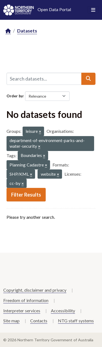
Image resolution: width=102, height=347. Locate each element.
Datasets (27, 31)
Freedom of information (25, 300)
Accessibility (63, 310)
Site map (11, 320)
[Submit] (88, 79)
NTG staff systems (76, 320)
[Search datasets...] (44, 79)
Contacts (38, 320)
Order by (15, 95)
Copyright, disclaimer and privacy (34, 290)
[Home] (8, 31)
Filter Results (26, 195)
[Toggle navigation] (93, 10)
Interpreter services (21, 310)
